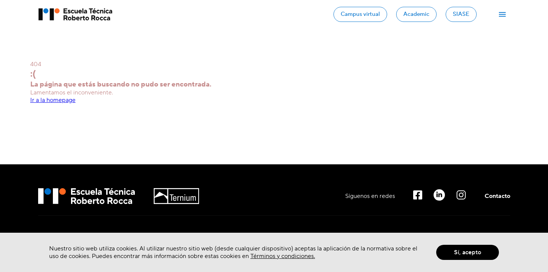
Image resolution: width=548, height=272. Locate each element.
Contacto (497, 196)
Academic (416, 14)
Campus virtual (360, 14)
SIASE (461, 14)
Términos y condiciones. (282, 256)
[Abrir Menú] (502, 14)
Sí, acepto (467, 252)
